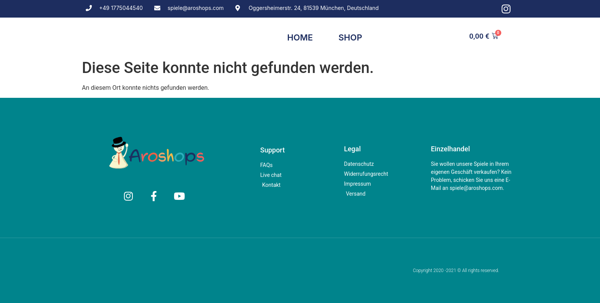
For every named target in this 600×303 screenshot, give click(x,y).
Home (300, 37)
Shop (350, 37)
